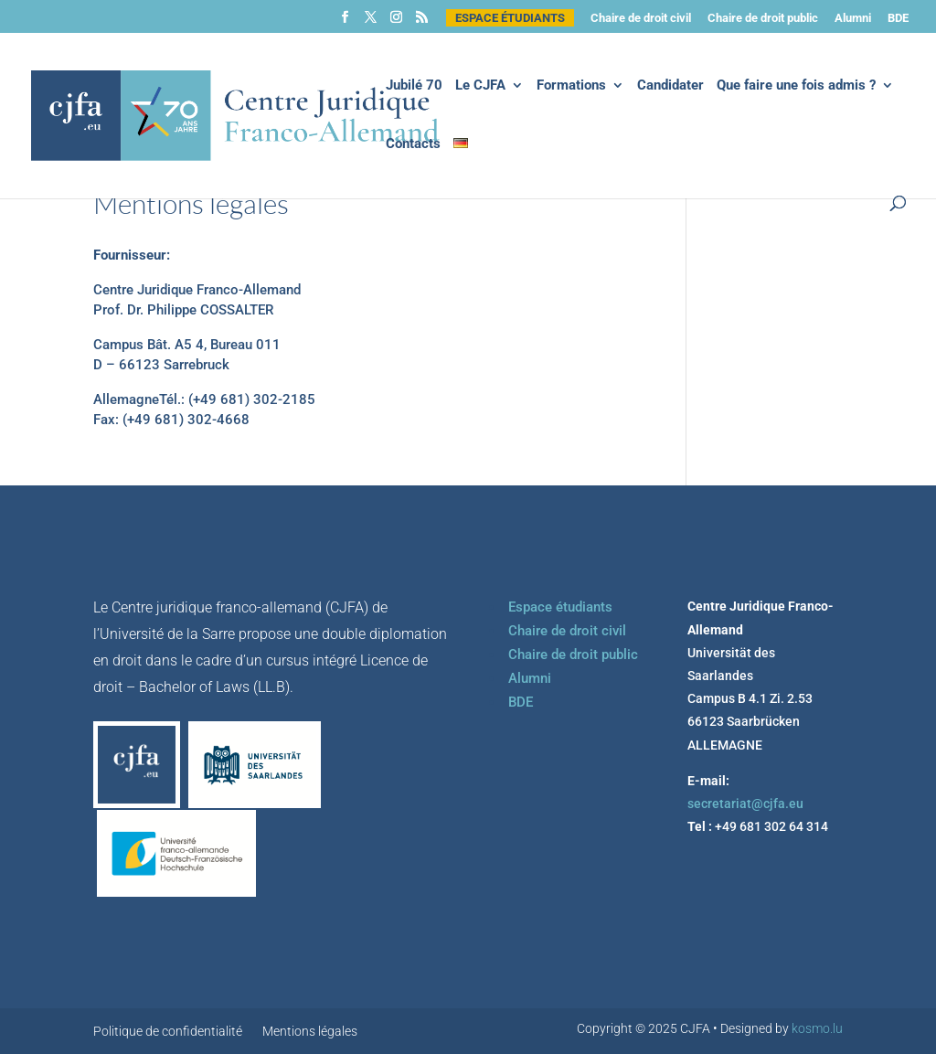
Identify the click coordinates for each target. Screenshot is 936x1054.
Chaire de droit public (762, 18)
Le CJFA (480, 86)
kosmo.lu (817, 1028)
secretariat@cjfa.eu (745, 803)
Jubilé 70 (414, 86)
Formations (571, 86)
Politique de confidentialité (167, 1031)
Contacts (413, 144)
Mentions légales (309, 1031)
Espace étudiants (510, 18)
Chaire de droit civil (640, 18)
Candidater (670, 86)
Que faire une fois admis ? (796, 86)
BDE (898, 18)
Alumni (853, 18)
